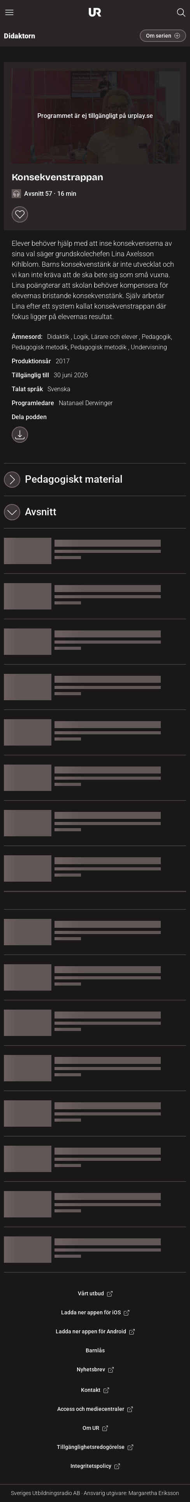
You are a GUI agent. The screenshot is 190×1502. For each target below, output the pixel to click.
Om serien (163, 36)
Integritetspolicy (95, 1466)
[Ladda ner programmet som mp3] (20, 434)
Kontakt (95, 1390)
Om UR (95, 1428)
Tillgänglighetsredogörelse (95, 1447)
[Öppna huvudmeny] (9, 12)
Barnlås (95, 1350)
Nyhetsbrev (95, 1369)
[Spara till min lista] (20, 214)
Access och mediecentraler (95, 1409)
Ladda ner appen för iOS (95, 1312)
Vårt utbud (95, 1293)
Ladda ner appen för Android (95, 1331)
